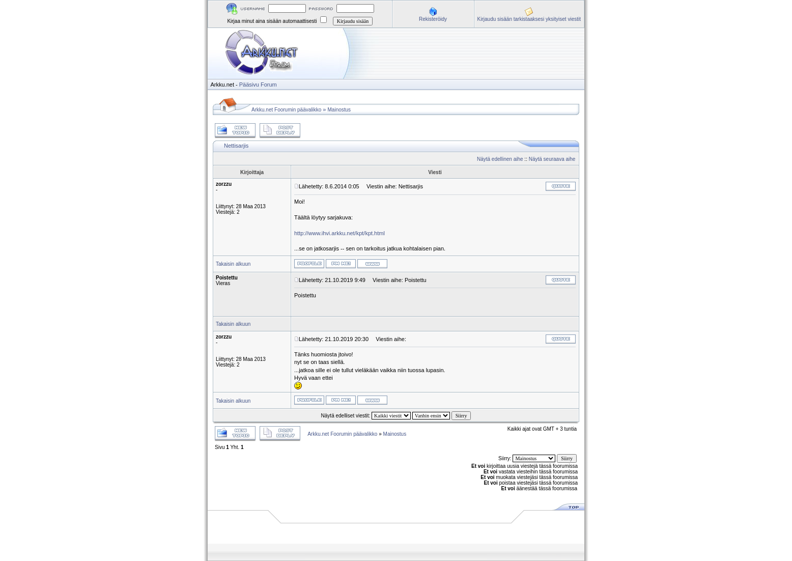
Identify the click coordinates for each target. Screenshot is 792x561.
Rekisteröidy (433, 19)
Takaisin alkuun (233, 264)
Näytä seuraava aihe (552, 159)
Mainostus (339, 110)
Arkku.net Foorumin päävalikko (286, 110)
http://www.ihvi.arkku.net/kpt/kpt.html (339, 233)
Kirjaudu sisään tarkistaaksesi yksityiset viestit (529, 19)
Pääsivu (249, 84)
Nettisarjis (236, 146)
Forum (269, 84)
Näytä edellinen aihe (500, 159)
